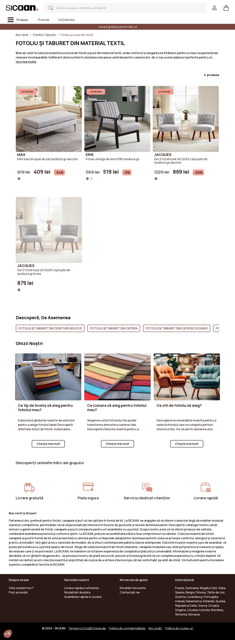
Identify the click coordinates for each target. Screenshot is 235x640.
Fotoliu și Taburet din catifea (114, 328)
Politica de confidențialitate (127, 628)
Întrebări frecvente (133, 588)
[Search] (121, 8)
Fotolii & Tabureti (44, 35)
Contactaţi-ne (130, 592)
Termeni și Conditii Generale (87, 628)
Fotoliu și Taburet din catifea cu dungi (177, 328)
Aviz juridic (155, 628)
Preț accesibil (18, 592)
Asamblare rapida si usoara (82, 597)
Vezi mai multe (26, 62)
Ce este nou (66, 20)
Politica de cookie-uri (179, 628)
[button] (226, 7)
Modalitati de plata (77, 592)
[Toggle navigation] (18, 19)
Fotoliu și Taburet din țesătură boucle (50, 328)
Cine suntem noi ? (21, 588)
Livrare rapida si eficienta (81, 588)
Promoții (43, 20)
